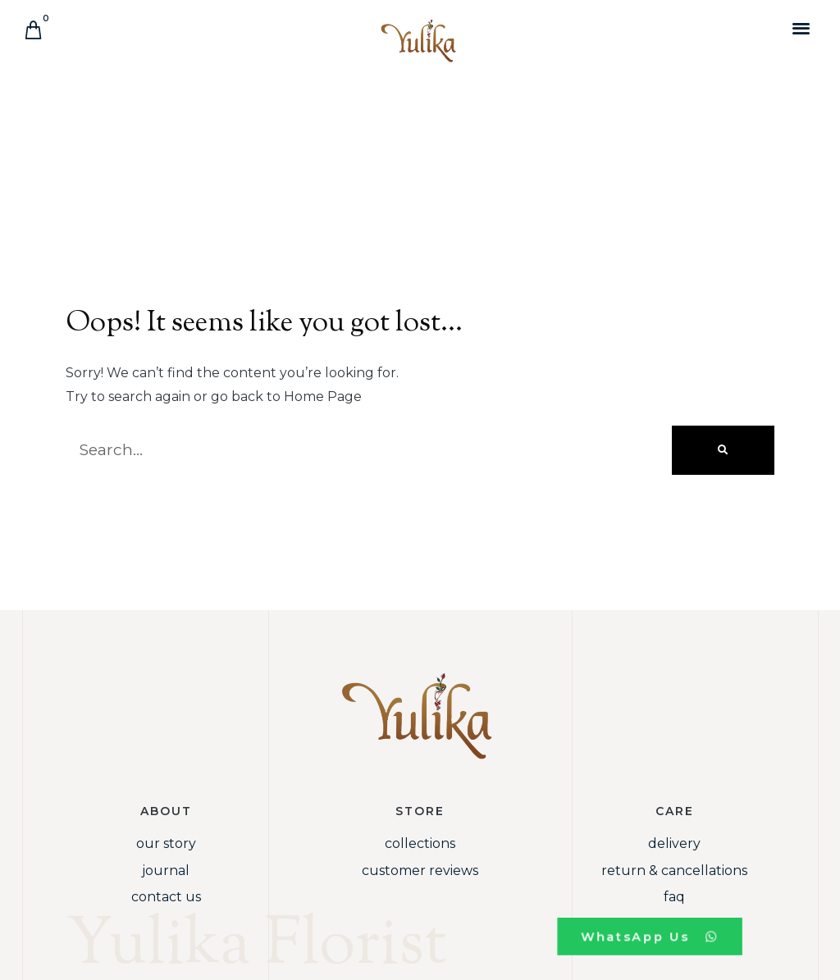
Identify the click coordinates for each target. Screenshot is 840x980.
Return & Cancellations (674, 870)
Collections (420, 843)
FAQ (674, 897)
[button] (802, 27)
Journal (165, 870)
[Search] (723, 450)
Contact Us (166, 897)
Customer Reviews (420, 870)
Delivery (674, 843)
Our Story (166, 843)
